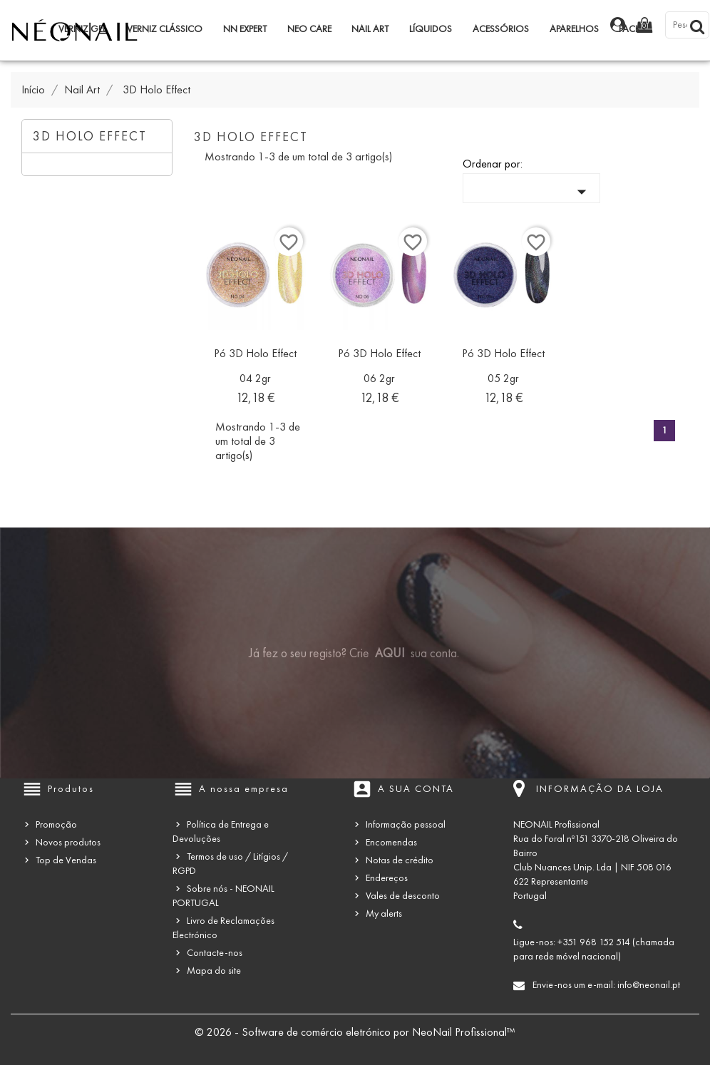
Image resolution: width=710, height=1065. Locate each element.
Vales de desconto (403, 896)
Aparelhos (574, 29)
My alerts (384, 913)
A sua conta (416, 789)
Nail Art (370, 29)
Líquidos (430, 29)
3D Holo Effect (90, 136)
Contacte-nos (214, 953)
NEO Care (309, 29)
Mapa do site (214, 970)
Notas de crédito (399, 860)
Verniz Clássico (164, 29)
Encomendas (391, 842)
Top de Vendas (66, 860)
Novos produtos (68, 842)
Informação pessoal (406, 824)
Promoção (56, 824)
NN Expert (245, 29)
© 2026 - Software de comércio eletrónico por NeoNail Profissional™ (355, 1032)
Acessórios (501, 29)
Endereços (387, 878)
